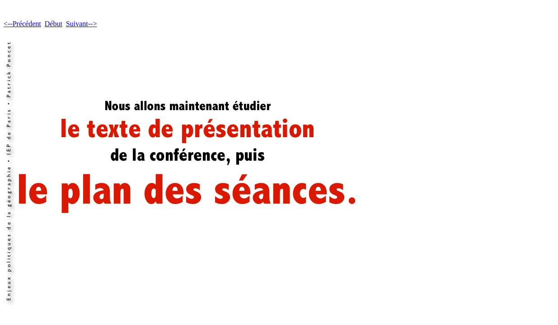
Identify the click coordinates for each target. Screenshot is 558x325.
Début (53, 24)
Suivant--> (81, 24)
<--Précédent (22, 24)
